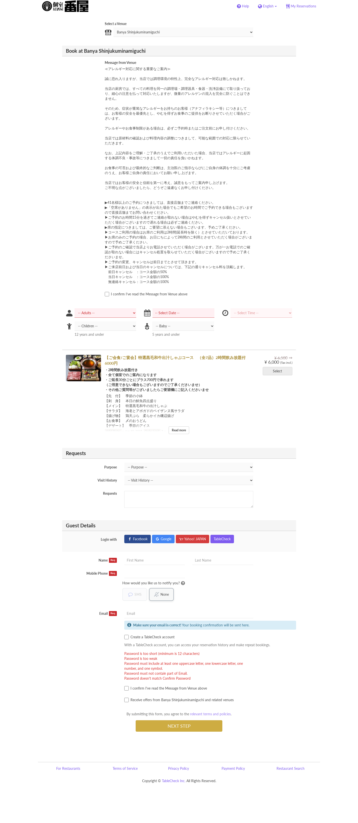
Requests (110, 493)
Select (279, 371)
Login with (109, 539)
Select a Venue (116, 24)
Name (108, 560)
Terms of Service (125, 768)
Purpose (110, 467)
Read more (179, 430)
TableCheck (222, 539)
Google (163, 539)
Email (108, 613)
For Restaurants (68, 768)
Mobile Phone (101, 573)
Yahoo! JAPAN (192, 539)
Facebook (138, 539)
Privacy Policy (178, 768)
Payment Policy (233, 768)
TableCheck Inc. (173, 781)
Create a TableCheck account (149, 637)
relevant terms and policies (210, 714)
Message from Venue (120, 62)
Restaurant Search (291, 768)
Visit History (107, 480)
